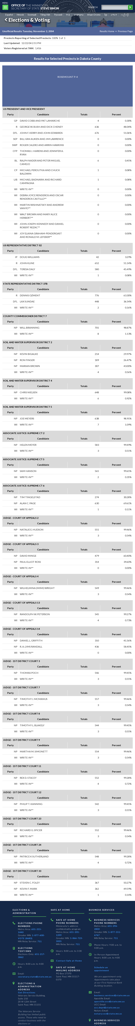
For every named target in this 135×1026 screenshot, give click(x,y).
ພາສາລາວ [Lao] (78, 14)
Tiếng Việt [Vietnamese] (45, 14)
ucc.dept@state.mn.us (107, 1007)
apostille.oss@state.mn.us (109, 1001)
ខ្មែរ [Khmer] (105, 14)
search (93, 7)
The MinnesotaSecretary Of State (35, 7)
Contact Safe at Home (69, 960)
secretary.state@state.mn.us (35, 976)
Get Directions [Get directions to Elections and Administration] (26, 992)
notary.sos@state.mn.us (108, 1013)
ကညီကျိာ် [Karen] (125, 14)
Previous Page (125, 31)
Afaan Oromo (94, 14)
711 (39, 941)
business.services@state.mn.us (112, 995)
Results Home (107, 31)
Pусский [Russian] (58, 14)
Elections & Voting (27, 20)
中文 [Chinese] (68, 14)
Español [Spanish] (9, 14)
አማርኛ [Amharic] (114, 14)
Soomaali (32, 14)
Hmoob (20, 14)
